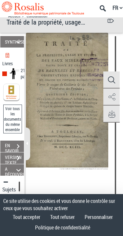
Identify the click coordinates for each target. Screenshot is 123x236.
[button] (111, 79)
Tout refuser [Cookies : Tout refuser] (62, 217)
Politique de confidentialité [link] (62, 227)
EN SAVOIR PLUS (14, 147)
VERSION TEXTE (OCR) (14, 159)
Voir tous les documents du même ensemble (12, 119)
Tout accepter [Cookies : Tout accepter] (26, 217)
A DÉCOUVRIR (14, 170)
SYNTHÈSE (14, 42)
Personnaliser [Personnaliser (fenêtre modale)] (99, 217)
